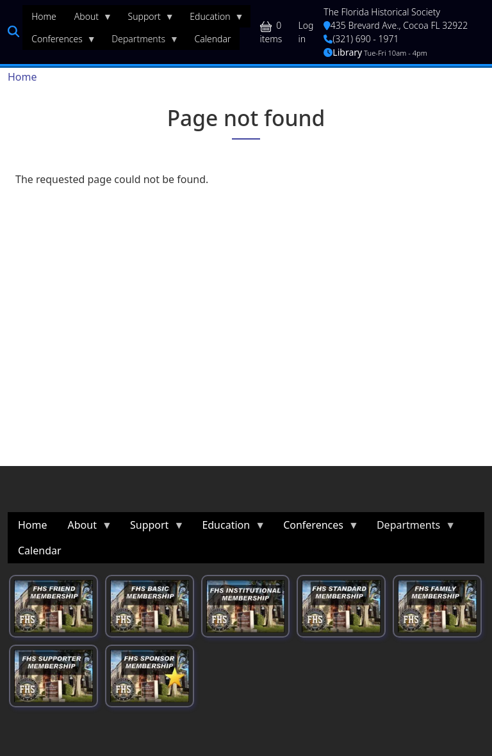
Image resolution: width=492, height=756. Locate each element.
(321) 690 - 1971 (361, 39)
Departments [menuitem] (140, 42)
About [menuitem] (88, 19)
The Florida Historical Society (382, 12)
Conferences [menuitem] (59, 42)
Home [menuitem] (43, 16)
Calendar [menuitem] (213, 39)
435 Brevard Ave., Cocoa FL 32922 (396, 25)
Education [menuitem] (212, 19)
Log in (306, 32)
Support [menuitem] (146, 19)
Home (22, 77)
